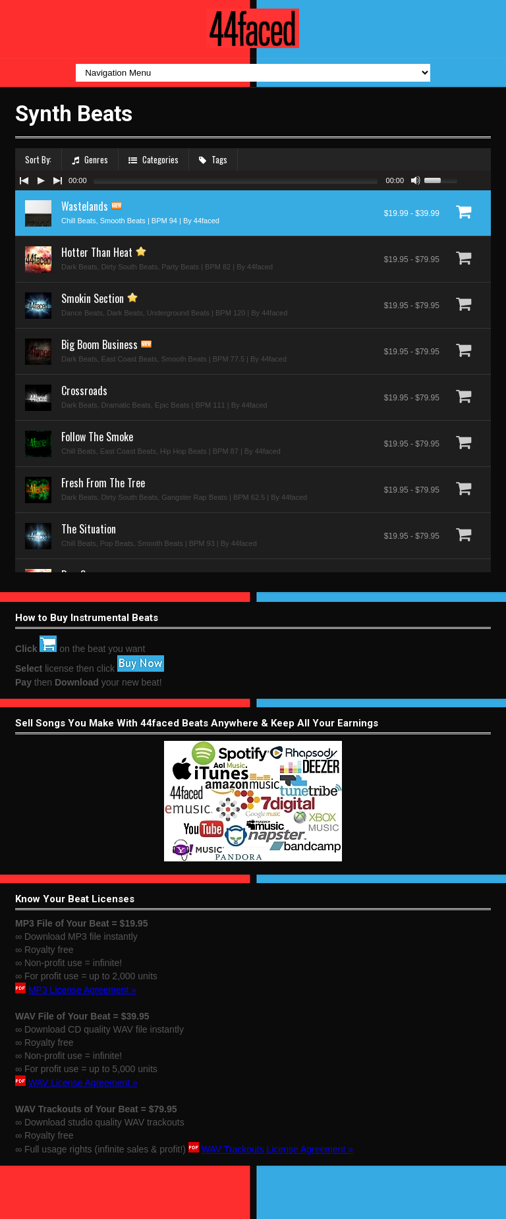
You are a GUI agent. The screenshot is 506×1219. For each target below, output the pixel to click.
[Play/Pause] (41, 180)
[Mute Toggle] (415, 180)
